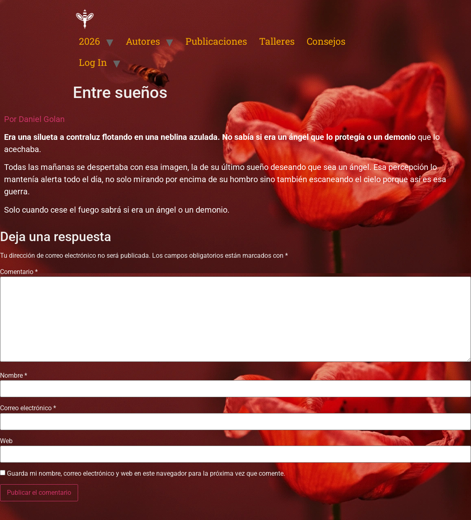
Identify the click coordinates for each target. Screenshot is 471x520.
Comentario (19, 272)
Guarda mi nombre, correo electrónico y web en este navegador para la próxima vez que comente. (146, 473)
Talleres (276, 41)
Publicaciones (216, 41)
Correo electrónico (28, 408)
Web (6, 441)
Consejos (326, 41)
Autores (143, 41)
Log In (93, 62)
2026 (89, 41)
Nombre (13, 375)
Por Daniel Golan (34, 119)
